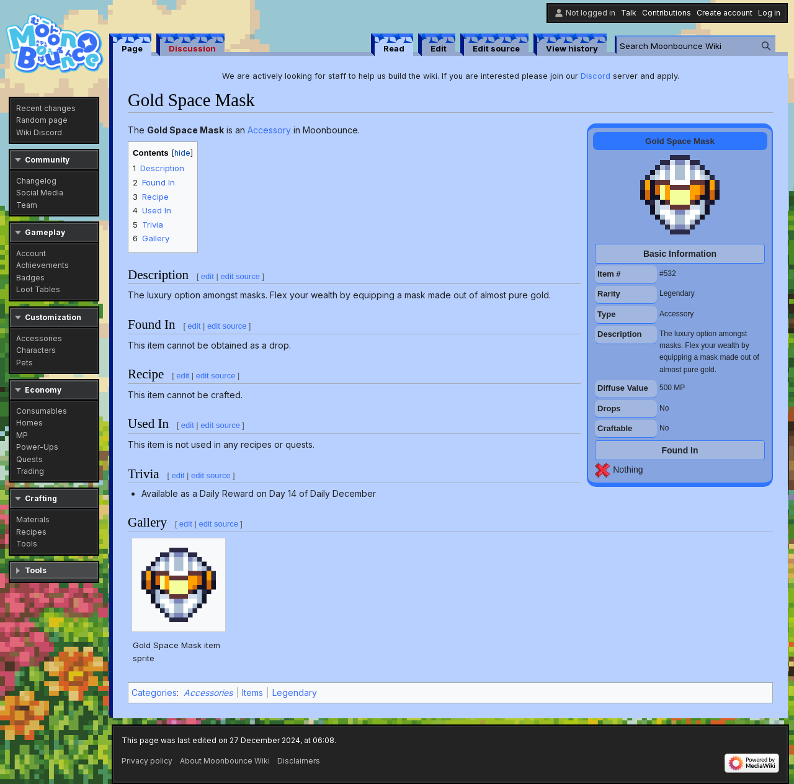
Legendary (294, 692)
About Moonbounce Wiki (225, 760)
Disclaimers (298, 760)
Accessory (269, 130)
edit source (240, 276)
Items (252, 692)
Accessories (208, 692)
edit (207, 276)
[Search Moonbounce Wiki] (696, 45)
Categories (154, 692)
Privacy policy (147, 760)
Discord (595, 76)
